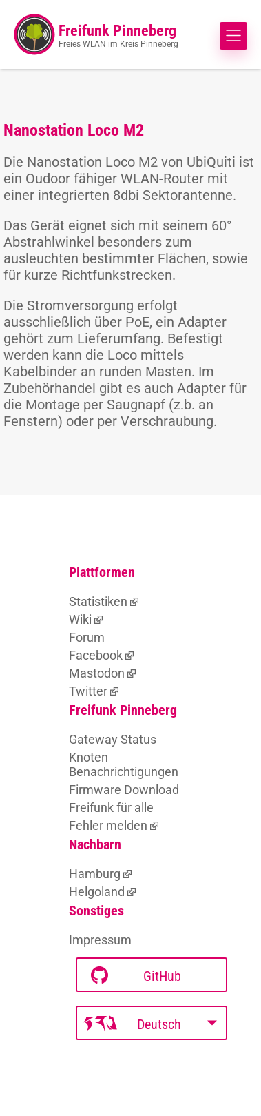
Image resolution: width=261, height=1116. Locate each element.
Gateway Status (112, 739)
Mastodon (97, 673)
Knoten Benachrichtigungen (123, 764)
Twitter (88, 691)
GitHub (136, 975)
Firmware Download (124, 789)
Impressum (100, 940)
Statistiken (98, 601)
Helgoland (97, 891)
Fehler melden (108, 825)
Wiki (80, 619)
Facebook (96, 655)
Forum (87, 637)
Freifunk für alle (111, 807)
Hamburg (95, 873)
